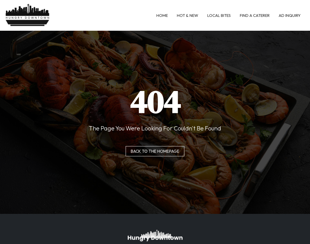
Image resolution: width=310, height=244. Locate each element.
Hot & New (187, 15)
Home (162, 15)
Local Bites (219, 15)
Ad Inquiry (290, 15)
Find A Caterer (255, 15)
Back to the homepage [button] (155, 151)
